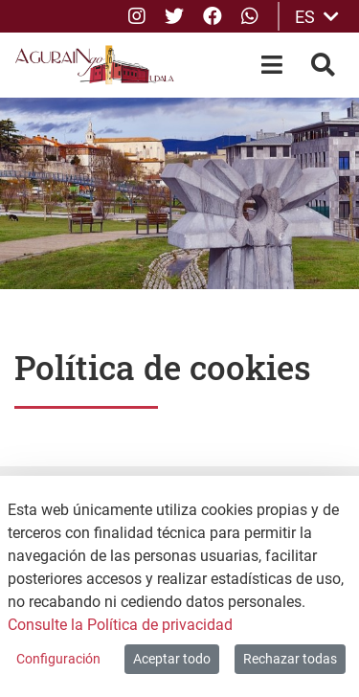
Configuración (58, 658)
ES (317, 17)
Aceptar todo (172, 658)
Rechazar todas (290, 658)
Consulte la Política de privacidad (120, 625)
